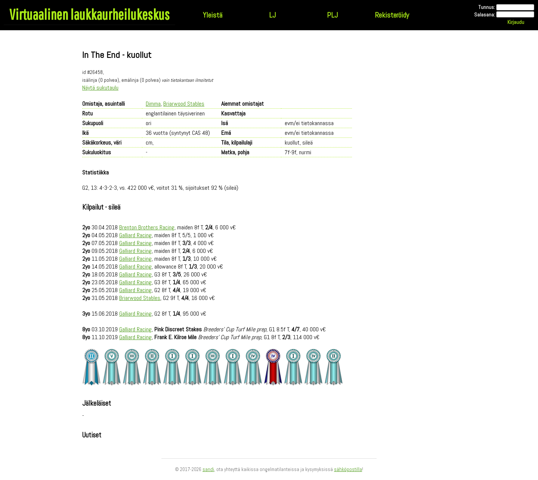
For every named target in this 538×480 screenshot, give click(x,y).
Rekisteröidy (392, 15)
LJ (272, 15)
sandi (208, 469)
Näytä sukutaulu (100, 88)
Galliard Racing (135, 235)
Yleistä (212, 15)
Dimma (153, 104)
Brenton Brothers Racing (146, 227)
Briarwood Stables (183, 104)
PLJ (332, 15)
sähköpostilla (348, 469)
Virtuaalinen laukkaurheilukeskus (89, 14)
